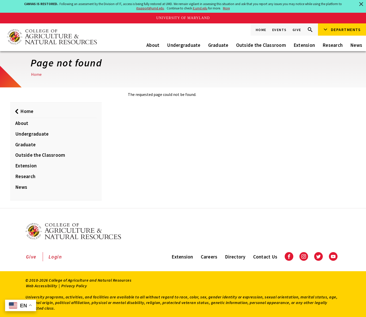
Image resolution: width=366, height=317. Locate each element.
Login (55, 257)
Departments (346, 29)
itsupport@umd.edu (150, 8)
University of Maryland (183, 18)
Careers (209, 257)
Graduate (218, 45)
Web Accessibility (41, 285)
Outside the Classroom (261, 45)
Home (261, 29)
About (152, 45)
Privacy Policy (74, 285)
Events (279, 29)
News (356, 45)
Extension (304, 45)
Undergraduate (183, 45)
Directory (235, 257)
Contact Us (265, 257)
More (226, 8)
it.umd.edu (200, 8)
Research (333, 45)
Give (297, 29)
